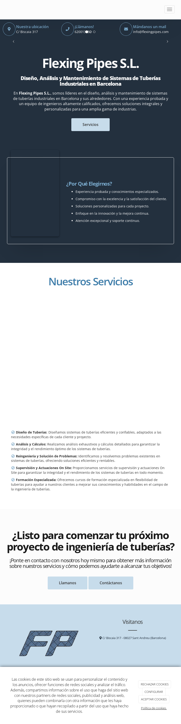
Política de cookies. (154, 708)
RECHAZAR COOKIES (155, 684)
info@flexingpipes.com (151, 31)
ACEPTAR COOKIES (154, 699)
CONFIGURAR (154, 692)
